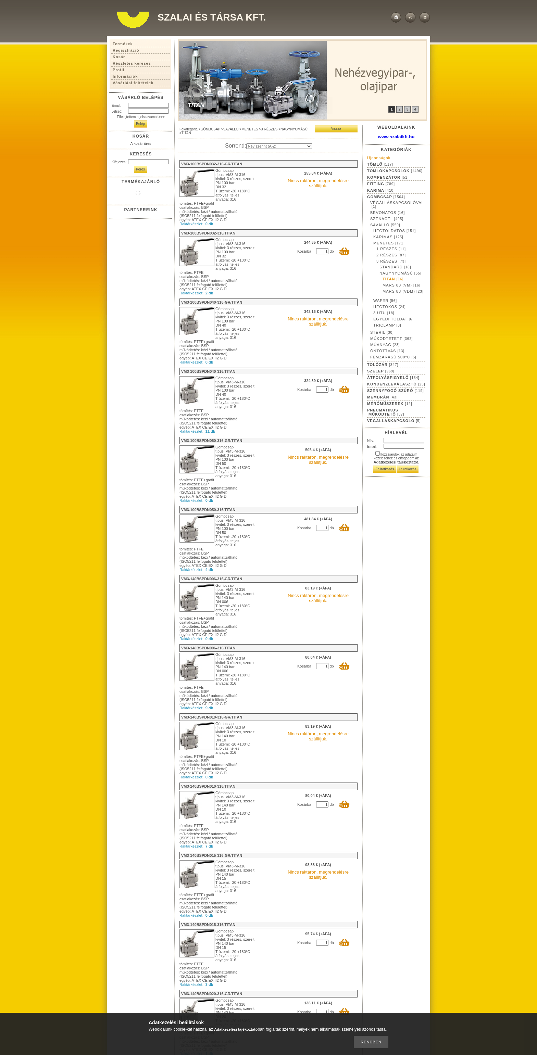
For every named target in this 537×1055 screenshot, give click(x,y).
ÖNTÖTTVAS (387, 351)
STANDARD (395, 267)
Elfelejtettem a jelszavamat (140, 117)
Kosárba (304, 251)
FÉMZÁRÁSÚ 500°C (393, 357)
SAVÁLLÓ (231, 129)
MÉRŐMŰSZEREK (389, 404)
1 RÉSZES (391, 249)
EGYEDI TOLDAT (393, 319)
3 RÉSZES (269, 129)
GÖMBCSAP (210, 129)
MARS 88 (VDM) (403, 291)
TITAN (393, 279)
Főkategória (188, 129)
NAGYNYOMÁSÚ (294, 129)
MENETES (249, 129)
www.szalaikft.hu (396, 136)
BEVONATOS (387, 213)
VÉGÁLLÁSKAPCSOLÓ (394, 421)
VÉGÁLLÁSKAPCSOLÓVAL (397, 204)
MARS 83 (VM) (402, 285)
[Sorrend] (279, 146)
